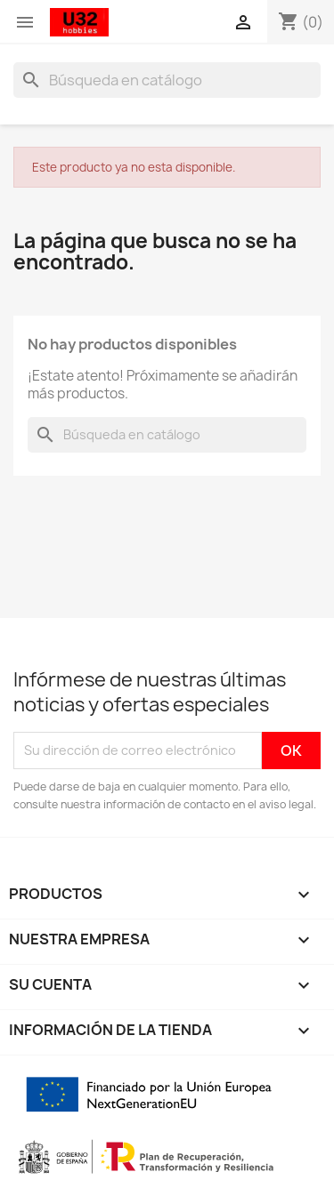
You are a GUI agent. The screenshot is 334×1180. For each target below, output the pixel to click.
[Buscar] (167, 80)
